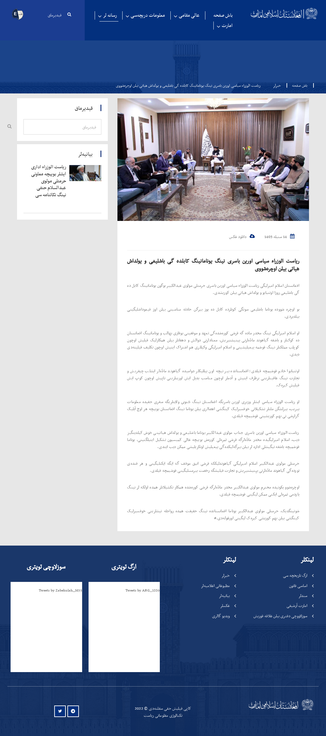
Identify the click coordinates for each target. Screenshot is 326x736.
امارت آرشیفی (297, 605)
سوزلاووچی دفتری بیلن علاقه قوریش (280, 615)
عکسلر (225, 605)
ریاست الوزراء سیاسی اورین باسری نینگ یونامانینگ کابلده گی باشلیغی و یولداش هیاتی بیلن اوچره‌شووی (213, 264)
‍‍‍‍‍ (48, 180)
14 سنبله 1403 (279, 236)
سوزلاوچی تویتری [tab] (46, 566)
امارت (227, 26)
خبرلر (277, 85)
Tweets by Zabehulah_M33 (60, 590)
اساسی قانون (298, 585)
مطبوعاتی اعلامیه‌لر (215, 585)
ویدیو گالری (221, 615)
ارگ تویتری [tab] (123, 566)
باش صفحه (223, 15)
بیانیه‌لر (224, 595)
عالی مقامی (189, 15)
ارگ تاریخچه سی (295, 575)
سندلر (302, 595)
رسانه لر (110, 15)
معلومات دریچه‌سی (148, 15)
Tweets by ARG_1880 (142, 590)
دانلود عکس (242, 236)
